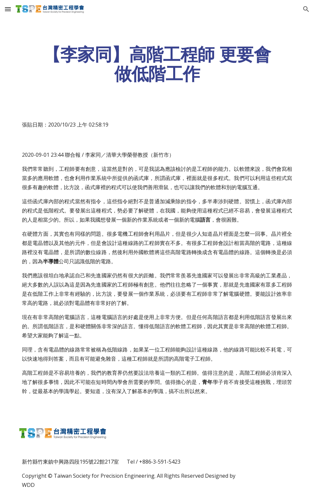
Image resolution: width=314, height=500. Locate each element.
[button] (8, 9)
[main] (157, 64)
